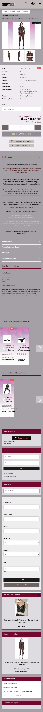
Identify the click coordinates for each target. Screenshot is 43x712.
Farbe (5, 527)
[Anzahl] (21, 127)
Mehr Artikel (7, 443)
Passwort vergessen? (9, 476)
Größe (6, 550)
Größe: (4, 105)
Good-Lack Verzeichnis (10, 683)
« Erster (5, 12)
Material (6, 539)
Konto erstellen (8, 473)
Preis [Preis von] (5, 562)
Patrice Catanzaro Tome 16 (11, 247)
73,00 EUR (21, 626)
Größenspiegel (7, 241)
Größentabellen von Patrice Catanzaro (15, 696)
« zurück (12, 12)
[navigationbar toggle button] (39, 3)
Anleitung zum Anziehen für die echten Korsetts (17, 692)
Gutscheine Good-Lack (10, 687)
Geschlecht (7, 515)
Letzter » (26, 12)
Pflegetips (5, 253)
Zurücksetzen (21, 584)
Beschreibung (7, 157)
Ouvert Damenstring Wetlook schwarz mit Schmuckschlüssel (24, 348)
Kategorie (7, 503)
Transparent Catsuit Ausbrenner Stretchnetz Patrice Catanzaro (7, 399)
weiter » (19, 12)
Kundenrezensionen (9, 258)
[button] (5, 127)
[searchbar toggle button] (26, 3)
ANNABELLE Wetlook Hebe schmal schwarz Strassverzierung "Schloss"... (9, 348)
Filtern (21, 580)
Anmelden (21, 468)
